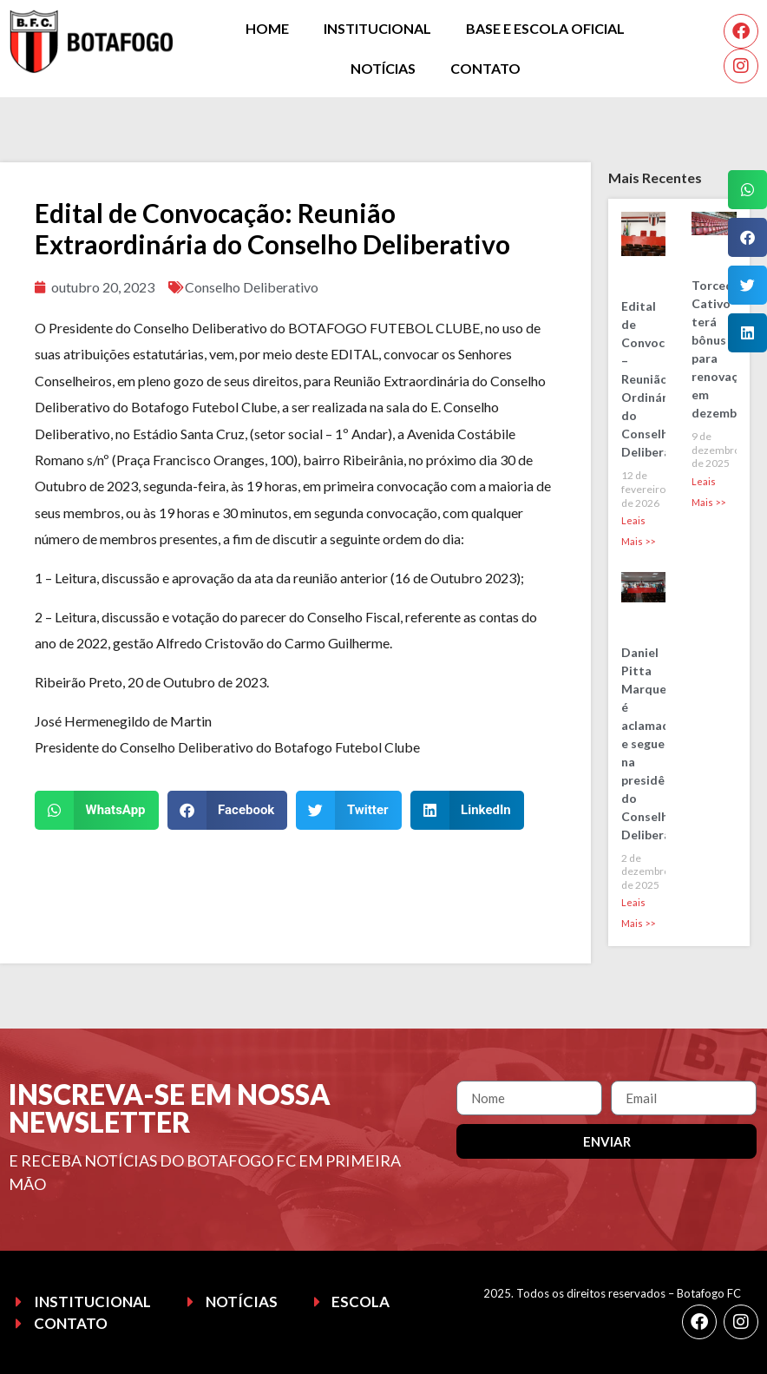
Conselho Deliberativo (251, 287)
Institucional (377, 28)
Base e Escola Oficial (545, 28)
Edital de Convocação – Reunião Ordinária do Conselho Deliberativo (657, 379)
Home (267, 28)
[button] (97, 810)
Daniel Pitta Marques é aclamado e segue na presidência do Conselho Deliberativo (657, 743)
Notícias (383, 68)
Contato (485, 68)
